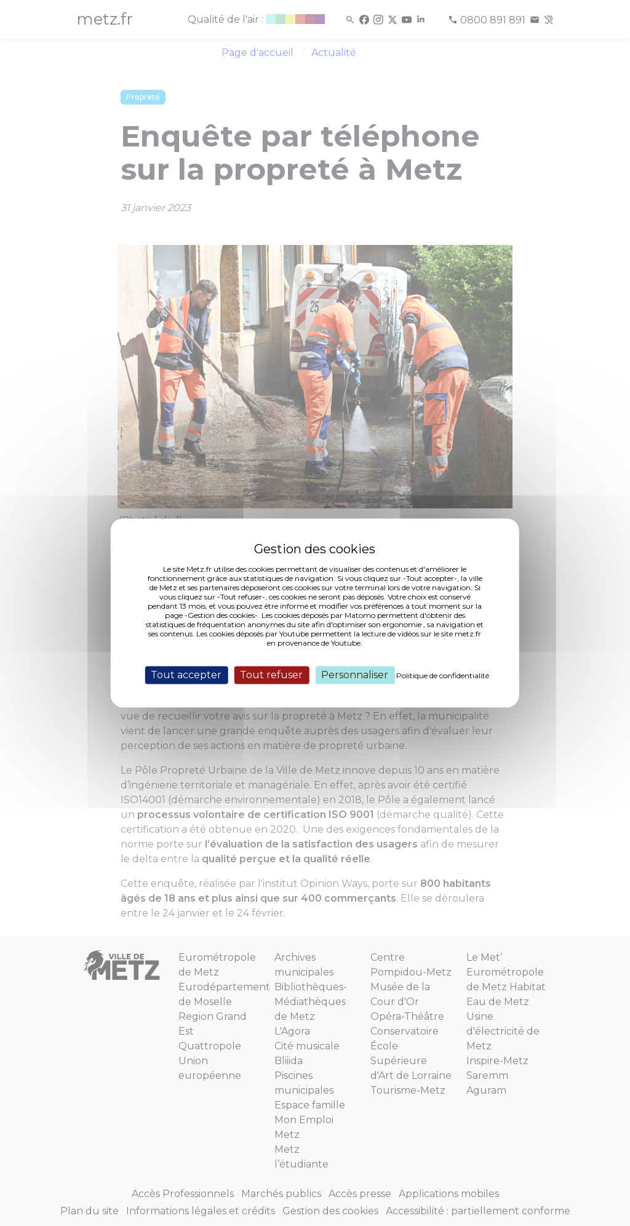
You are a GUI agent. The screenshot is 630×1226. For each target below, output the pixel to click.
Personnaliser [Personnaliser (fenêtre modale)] (354, 675)
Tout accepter (186, 675)
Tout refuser (271, 675)
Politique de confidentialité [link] (442, 675)
